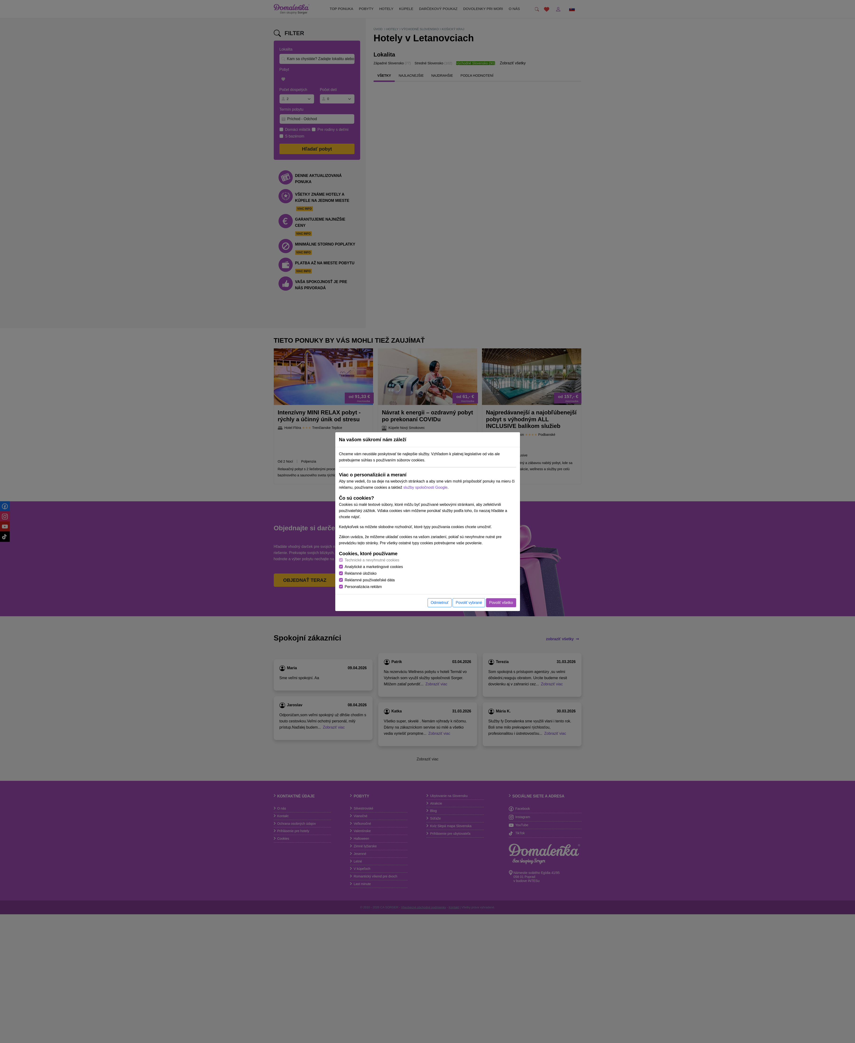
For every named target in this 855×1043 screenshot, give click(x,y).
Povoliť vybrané (469, 603)
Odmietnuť (440, 603)
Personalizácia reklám (363, 587)
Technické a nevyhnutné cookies (372, 560)
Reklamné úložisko (361, 573)
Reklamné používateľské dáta (370, 580)
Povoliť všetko (501, 603)
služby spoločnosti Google (425, 487)
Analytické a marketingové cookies (374, 567)
